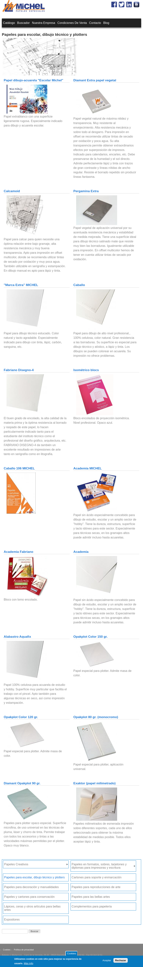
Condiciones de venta (72, 22)
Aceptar (107, 961)
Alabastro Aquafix (17, 636)
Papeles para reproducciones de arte (96, 887)
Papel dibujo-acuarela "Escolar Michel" (33, 80)
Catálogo (9, 22)
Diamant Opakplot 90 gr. (22, 783)
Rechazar (120, 961)
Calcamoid (12, 191)
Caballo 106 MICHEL (19, 468)
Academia (80, 552)
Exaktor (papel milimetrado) (94, 783)
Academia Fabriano (18, 552)
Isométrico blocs (86, 370)
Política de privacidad (24, 950)
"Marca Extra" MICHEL (21, 285)
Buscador (23, 22)
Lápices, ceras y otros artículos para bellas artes (32, 908)
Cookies (6, 950)
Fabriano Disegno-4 (19, 370)
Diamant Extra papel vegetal (94, 80)
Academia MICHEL (87, 468)
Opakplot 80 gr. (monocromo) (95, 717)
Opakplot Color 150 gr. (90, 636)
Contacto (95, 22)
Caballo (79, 285)
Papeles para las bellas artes (91, 896)
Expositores (12, 919)
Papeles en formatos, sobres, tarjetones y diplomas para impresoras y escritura (99, 866)
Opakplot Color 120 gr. (21, 717)
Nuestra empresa (43, 22)
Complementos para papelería (92, 906)
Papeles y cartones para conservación (29, 896)
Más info (28, 964)
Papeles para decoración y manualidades (31, 887)
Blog (106, 22)
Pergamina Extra (86, 191)
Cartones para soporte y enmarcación (97, 877)
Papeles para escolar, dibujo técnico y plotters (34, 877)
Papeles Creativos (16, 864)
